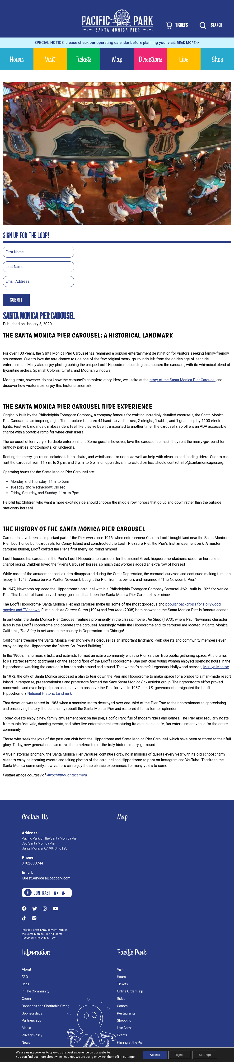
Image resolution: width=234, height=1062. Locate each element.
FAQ (25, 977)
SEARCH (209, 25)
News (26, 1042)
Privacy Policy (32, 1035)
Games (122, 1006)
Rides (121, 999)
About (26, 969)
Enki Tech (50, 937)
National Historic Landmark (49, 693)
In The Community (35, 991)
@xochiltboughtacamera (67, 775)
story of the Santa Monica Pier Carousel (182, 380)
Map (117, 59)
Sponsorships (32, 1013)
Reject (179, 1055)
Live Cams (124, 1028)
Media (26, 1028)
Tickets (83, 59)
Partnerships (31, 1020)
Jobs (25, 984)
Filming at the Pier (130, 1042)
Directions (150, 59)
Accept (152, 1055)
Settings (206, 1055)
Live (183, 59)
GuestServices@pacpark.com (46, 878)
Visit (50, 59)
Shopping (124, 1020)
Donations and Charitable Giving (45, 1006)
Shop (217, 59)
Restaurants (126, 1013)
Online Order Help (130, 991)
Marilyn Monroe (216, 667)
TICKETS (176, 25)
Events (122, 1035)
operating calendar (112, 42)
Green (26, 999)
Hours (16, 59)
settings (126, 1056)
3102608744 (32, 863)
